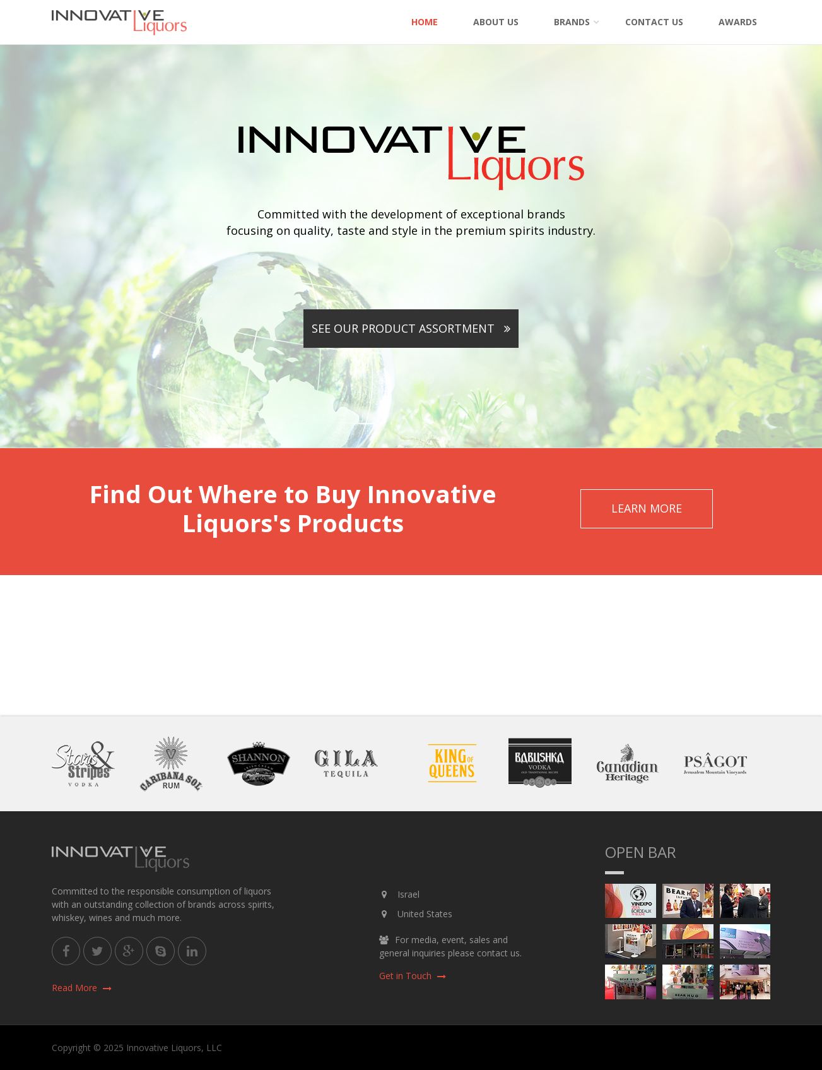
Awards (738, 22)
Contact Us (654, 22)
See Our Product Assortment (411, 328)
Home (424, 22)
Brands (572, 22)
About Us (496, 22)
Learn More (646, 508)
